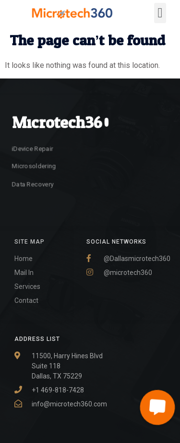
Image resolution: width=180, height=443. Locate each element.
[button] (160, 13)
